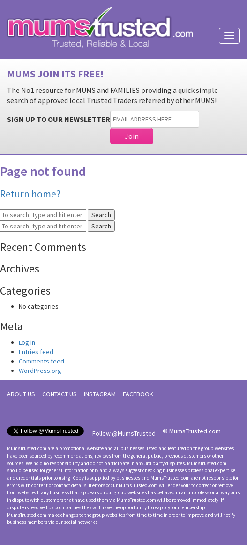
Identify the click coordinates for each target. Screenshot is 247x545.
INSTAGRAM (100, 394)
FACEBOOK (138, 394)
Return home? (30, 194)
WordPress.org (40, 370)
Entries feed (36, 352)
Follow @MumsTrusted (124, 433)
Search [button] (101, 215)
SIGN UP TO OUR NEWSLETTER (58, 119)
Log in (27, 342)
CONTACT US (59, 394)
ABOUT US (21, 394)
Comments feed (41, 361)
